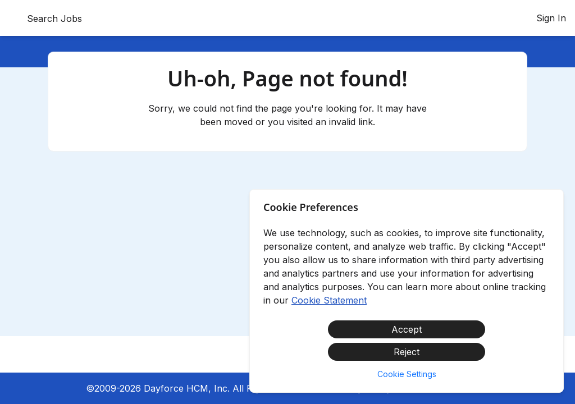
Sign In (551, 18)
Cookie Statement (329, 300)
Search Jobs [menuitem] (54, 18)
